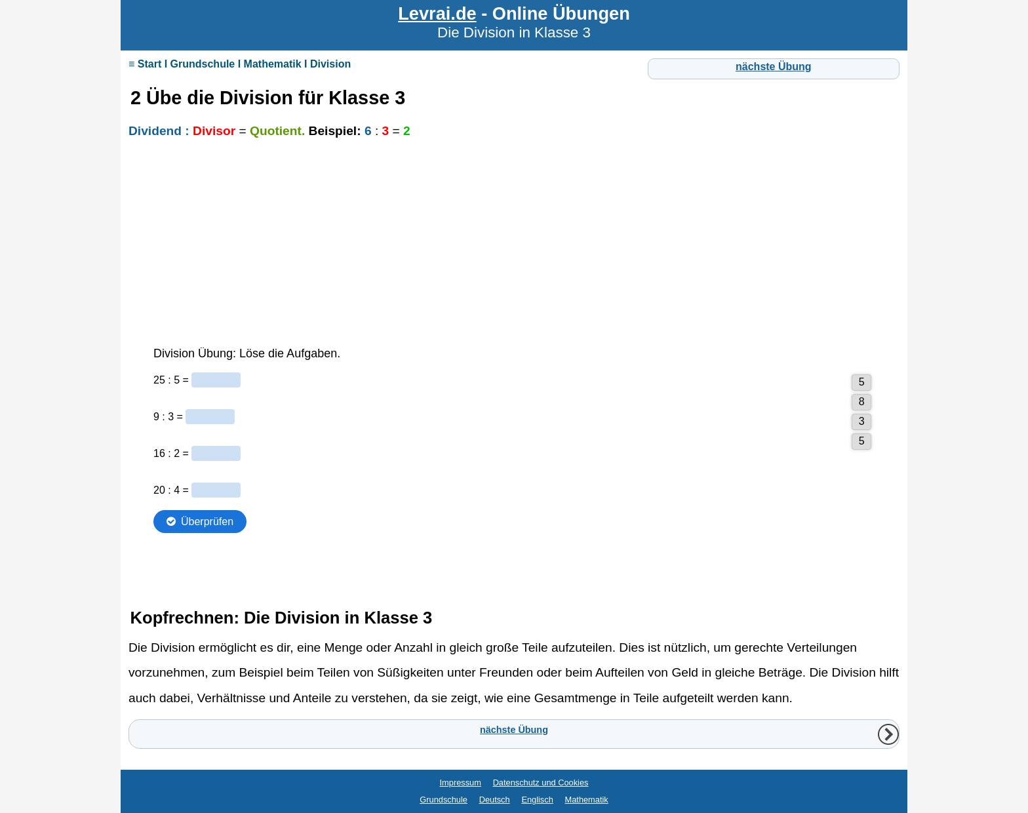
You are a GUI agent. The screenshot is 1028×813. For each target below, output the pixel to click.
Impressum (460, 782)
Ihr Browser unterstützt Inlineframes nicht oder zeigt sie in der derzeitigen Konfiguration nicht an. (514, 468)
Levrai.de (437, 13)
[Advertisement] (514, 250)
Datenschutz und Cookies (541, 782)
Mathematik (586, 799)
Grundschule (443, 799)
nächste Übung (774, 66)
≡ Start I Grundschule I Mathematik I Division (239, 63)
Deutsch (494, 799)
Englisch (537, 799)
